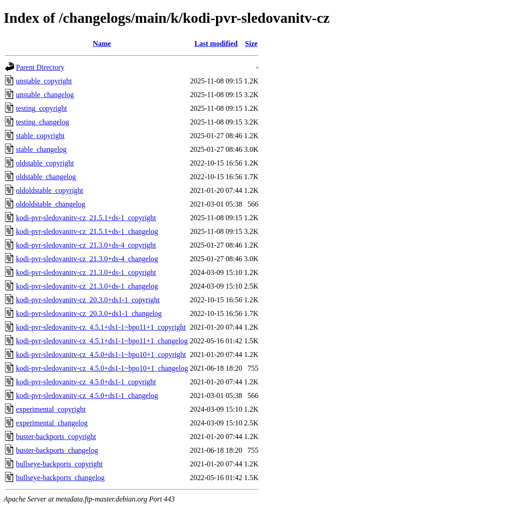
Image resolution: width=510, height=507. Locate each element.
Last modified (216, 43)
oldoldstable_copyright (49, 190)
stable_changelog (41, 149)
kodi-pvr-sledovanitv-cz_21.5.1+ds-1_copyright (86, 218)
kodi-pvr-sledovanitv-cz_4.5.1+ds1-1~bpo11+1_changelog (102, 341)
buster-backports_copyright (56, 436)
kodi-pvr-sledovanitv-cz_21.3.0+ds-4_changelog (87, 259)
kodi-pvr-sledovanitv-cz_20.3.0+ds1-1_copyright (88, 300)
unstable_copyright (44, 81)
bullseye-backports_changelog (60, 477)
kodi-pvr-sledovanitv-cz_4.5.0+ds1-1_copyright (86, 382)
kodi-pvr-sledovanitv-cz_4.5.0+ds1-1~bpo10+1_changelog (102, 368)
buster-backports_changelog (57, 450)
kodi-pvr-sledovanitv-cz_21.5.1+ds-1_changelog (87, 231)
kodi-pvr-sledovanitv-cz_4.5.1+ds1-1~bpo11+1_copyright (100, 327)
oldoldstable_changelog (50, 204)
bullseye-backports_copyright (59, 464)
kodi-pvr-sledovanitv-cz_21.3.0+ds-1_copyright (86, 272)
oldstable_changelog (46, 177)
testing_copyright (41, 108)
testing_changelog (42, 122)
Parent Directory (40, 67)
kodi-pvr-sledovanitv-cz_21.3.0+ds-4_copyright (86, 245)
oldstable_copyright (45, 163)
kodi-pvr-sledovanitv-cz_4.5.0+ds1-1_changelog (87, 395)
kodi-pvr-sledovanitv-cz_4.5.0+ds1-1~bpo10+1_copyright (101, 354)
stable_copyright (40, 136)
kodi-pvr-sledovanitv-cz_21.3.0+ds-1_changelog (87, 286)
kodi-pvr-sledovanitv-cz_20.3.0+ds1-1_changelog (89, 313)
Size (251, 43)
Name (102, 43)
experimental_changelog (52, 423)
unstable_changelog (45, 94)
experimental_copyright (51, 409)
